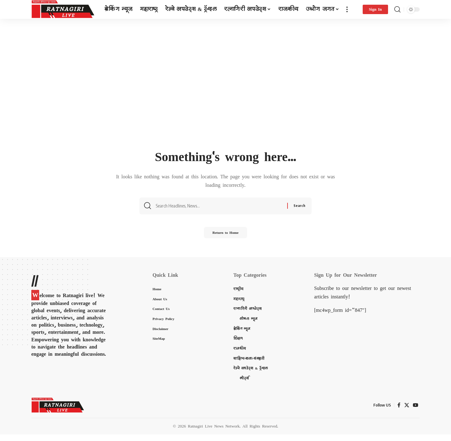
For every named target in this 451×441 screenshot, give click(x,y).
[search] (397, 9)
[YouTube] (415, 411)
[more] (347, 9)
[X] (406, 411)
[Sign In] (375, 9)
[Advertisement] (225, 102)
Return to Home (225, 237)
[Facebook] (398, 411)
